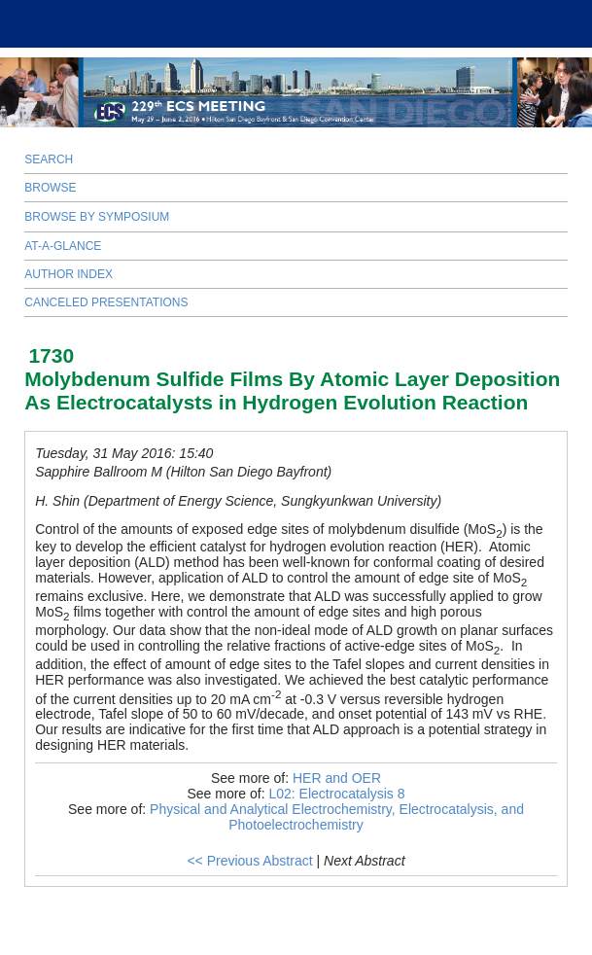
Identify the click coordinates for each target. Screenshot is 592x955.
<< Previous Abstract (249, 860)
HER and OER (337, 778)
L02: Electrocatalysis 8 (336, 793)
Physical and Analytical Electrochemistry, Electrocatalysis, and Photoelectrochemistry (337, 816)
